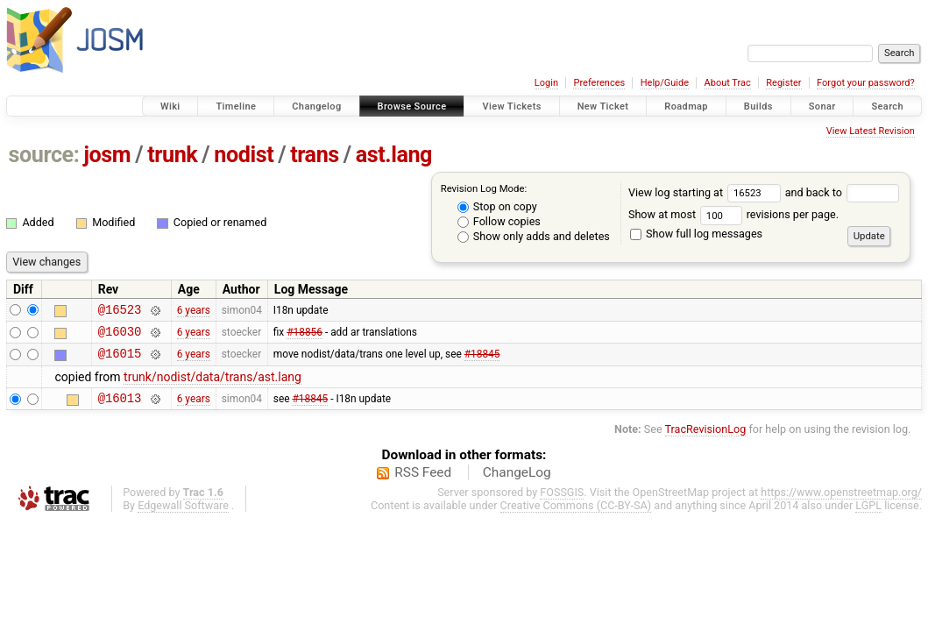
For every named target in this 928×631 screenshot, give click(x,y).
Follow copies (499, 221)
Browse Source (412, 106)
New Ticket (603, 106)
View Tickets (511, 106)
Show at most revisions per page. (733, 214)
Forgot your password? (866, 83)
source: (44, 154)
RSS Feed (422, 483)
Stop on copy (497, 206)
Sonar (822, 106)
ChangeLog (517, 483)
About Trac (728, 83)
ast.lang (394, 154)
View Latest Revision (870, 131)
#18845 (482, 361)
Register (783, 83)
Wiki (170, 106)
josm (107, 154)
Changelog (316, 106)
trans (314, 154)
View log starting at (706, 192)
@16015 (120, 360)
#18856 (304, 336)
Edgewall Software (183, 515)
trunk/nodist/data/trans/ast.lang (212, 385)
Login (546, 83)
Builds (758, 106)
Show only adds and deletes (533, 236)
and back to (842, 192)
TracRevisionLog (706, 439)
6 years (193, 311)
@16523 (120, 311)
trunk (172, 154)
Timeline (236, 106)
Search (887, 106)
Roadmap (686, 106)
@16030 (120, 336)
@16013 (120, 408)
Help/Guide (665, 83)
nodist (243, 154)
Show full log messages (696, 233)
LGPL (868, 515)
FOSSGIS (562, 502)
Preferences (599, 83)
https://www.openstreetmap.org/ (841, 502)
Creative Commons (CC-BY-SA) (576, 515)
